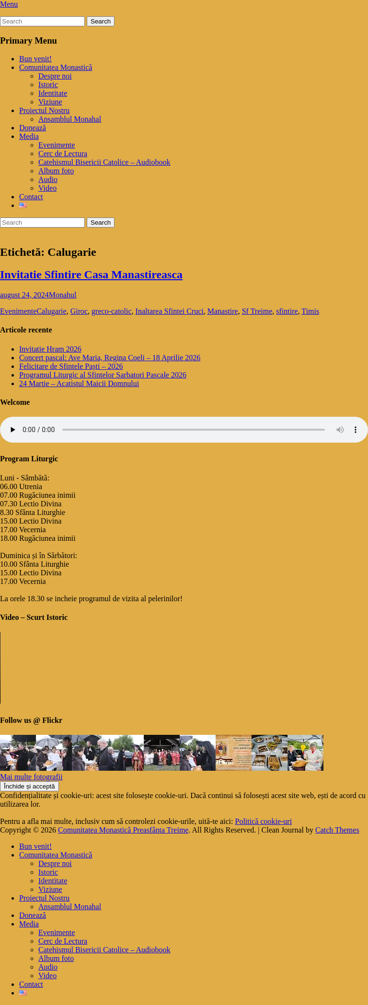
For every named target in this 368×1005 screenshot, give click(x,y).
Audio (48, 179)
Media (29, 136)
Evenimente (56, 145)
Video (47, 188)
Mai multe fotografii (31, 777)
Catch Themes (337, 830)
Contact (31, 197)
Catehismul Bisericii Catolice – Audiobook (104, 162)
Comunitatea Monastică (55, 67)
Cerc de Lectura (62, 153)
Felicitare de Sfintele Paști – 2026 (71, 366)
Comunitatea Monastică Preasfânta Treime (123, 830)
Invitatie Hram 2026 (50, 349)
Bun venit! (35, 59)
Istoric (48, 84)
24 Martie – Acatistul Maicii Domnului (79, 383)
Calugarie (51, 311)
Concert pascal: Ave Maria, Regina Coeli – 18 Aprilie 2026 (109, 358)
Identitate (52, 93)
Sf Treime (257, 311)
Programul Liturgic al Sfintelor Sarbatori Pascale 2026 (102, 375)
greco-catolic (112, 311)
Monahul (63, 295)
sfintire (287, 311)
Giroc (79, 311)
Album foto (56, 171)
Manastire (222, 311)
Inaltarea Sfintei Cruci (170, 311)
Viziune (50, 102)
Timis (310, 311)
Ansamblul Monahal (69, 119)
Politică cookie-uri (263, 821)
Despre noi (55, 76)
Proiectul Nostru (44, 110)
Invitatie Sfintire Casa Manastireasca (91, 274)
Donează (32, 128)
